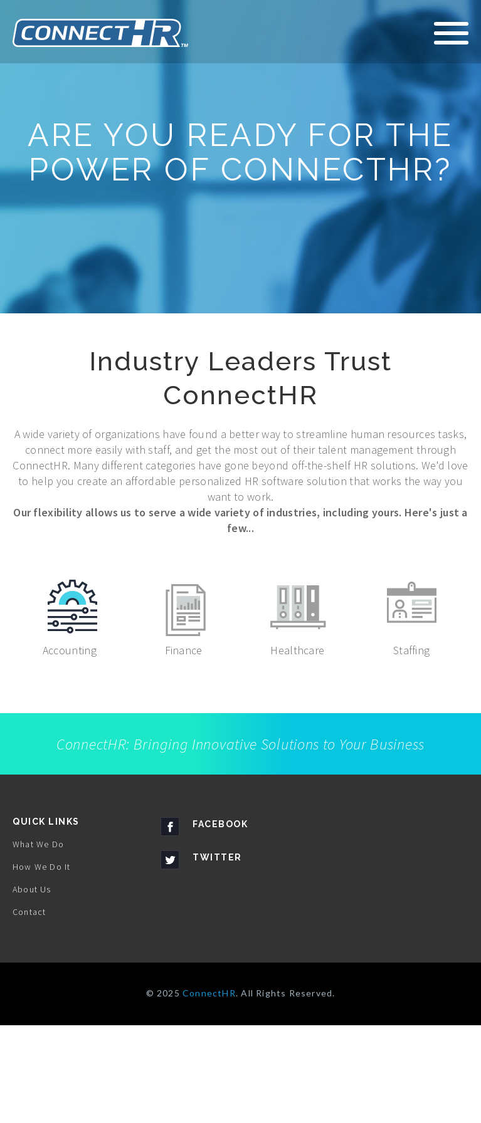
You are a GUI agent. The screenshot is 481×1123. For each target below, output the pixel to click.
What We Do (38, 942)
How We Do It (41, 964)
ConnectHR (209, 1090)
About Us (32, 987)
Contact (29, 1009)
